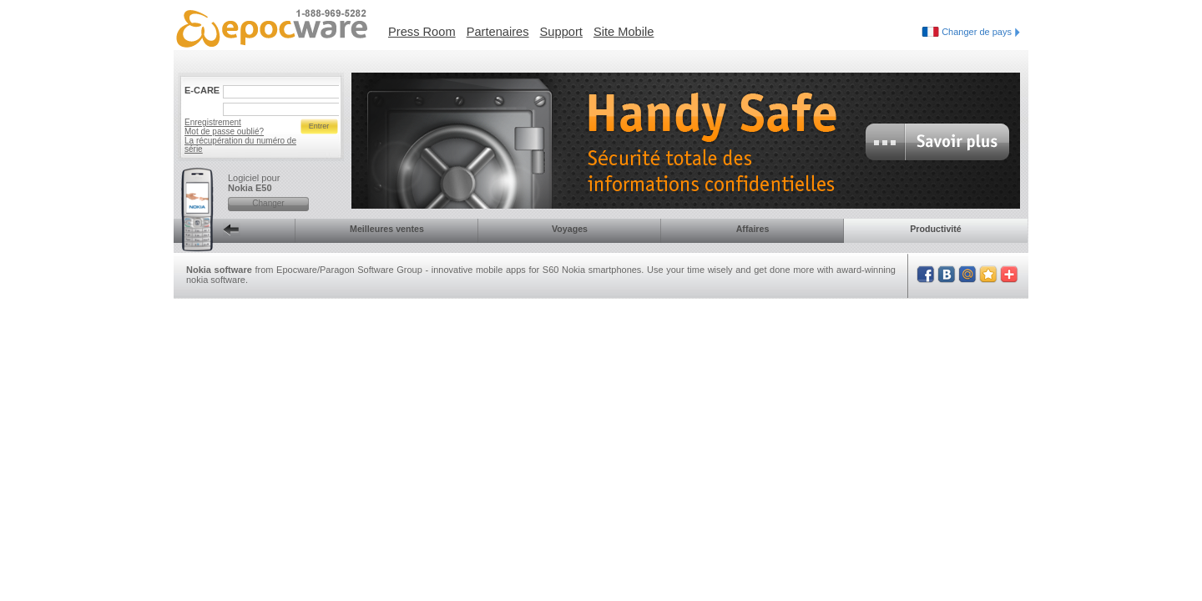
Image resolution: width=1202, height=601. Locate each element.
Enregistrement (212, 122)
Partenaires (498, 31)
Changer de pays (981, 32)
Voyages (570, 229)
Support (561, 31)
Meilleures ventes (387, 229)
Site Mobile (623, 31)
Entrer (319, 126)
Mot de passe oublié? (224, 131)
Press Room (422, 31)
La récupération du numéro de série (240, 145)
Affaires (753, 229)
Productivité (936, 229)
